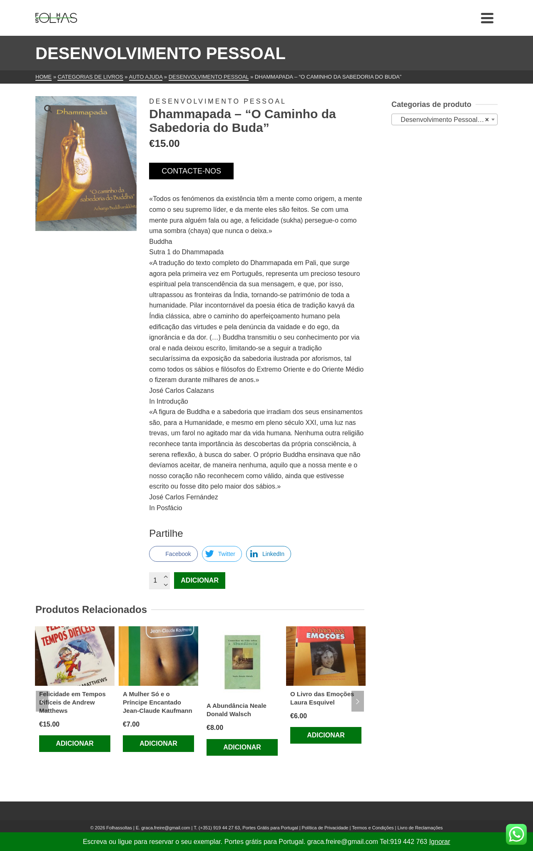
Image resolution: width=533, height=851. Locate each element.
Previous (42, 701)
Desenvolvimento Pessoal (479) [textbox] (446, 120)
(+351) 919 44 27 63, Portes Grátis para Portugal (249, 827)
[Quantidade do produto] (159, 580)
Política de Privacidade (325, 827)
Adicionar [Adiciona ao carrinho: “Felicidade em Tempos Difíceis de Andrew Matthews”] (75, 743)
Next (357, 701)
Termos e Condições (373, 827)
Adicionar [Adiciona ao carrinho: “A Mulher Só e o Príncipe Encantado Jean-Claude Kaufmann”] (158, 743)
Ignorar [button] (439, 841)
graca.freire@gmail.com (165, 827)
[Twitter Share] (222, 554)
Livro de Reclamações (420, 827)
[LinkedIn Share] (268, 554)
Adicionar (200, 580)
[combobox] (444, 119)
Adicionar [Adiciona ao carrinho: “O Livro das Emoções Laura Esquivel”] (326, 735)
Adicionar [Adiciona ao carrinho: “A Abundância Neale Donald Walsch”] (242, 747)
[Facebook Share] (173, 554)
